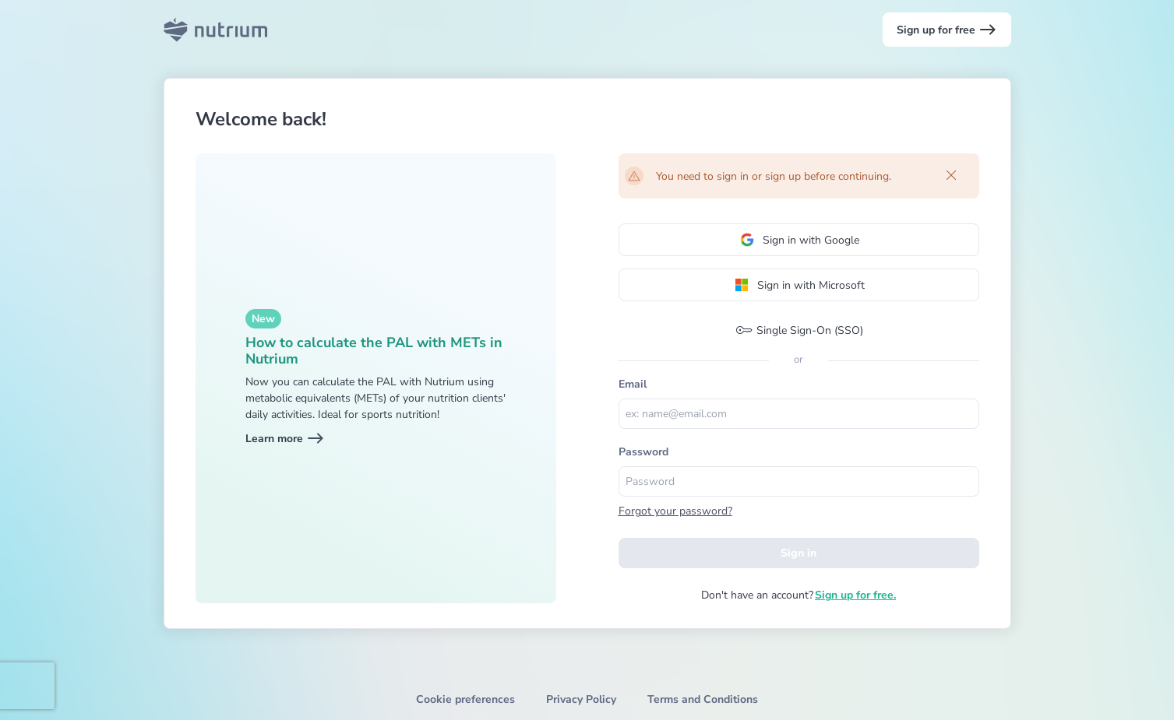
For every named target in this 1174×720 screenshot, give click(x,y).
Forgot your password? (675, 511)
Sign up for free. (855, 595)
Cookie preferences (465, 699)
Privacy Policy (581, 699)
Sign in (798, 553)
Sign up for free (947, 29)
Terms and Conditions (702, 699)
